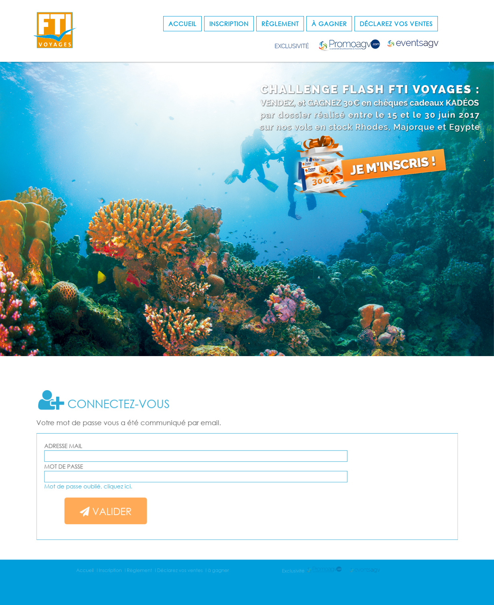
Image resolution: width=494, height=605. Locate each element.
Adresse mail (84, 448)
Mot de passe (84, 467)
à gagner (329, 24)
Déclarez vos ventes (396, 24)
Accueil (182, 24)
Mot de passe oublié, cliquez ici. (106, 484)
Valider (122, 506)
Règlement (280, 24)
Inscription (229, 24)
